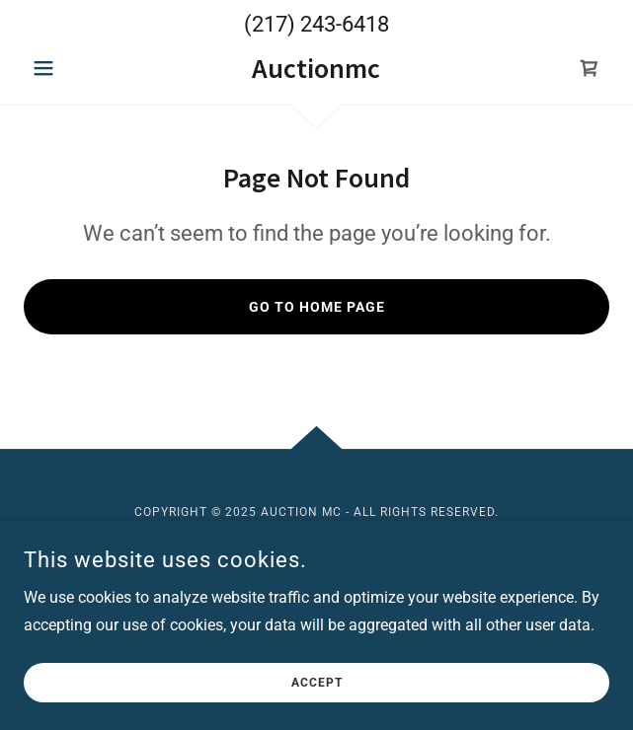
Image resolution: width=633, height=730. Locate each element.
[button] (68, 68)
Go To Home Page (317, 307)
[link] (316, 68)
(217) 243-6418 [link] (316, 24)
